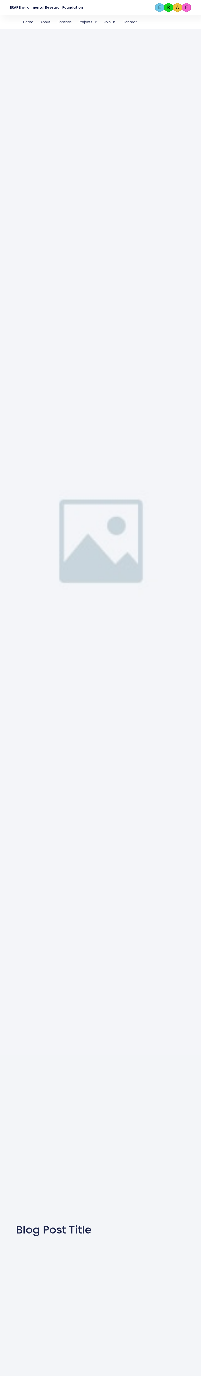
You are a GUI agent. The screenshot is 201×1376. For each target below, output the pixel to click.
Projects (88, 22)
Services (65, 22)
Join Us (109, 22)
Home (28, 22)
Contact (130, 22)
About (45, 22)
